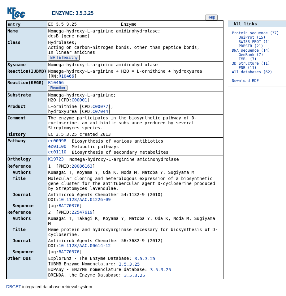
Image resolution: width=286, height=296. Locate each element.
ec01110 (57, 152)
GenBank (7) (251, 55)
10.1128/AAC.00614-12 (84, 246)
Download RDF (245, 81)
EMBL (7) (248, 59)
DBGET (13, 287)
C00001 (79, 100)
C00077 (100, 107)
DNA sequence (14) (251, 50)
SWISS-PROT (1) (254, 42)
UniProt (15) (252, 37)
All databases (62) (252, 72)
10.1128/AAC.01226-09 (84, 200)
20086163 (82, 166)
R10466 (66, 76)
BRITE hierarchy (63, 58)
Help (211, 17)
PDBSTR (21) (251, 46)
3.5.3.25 (145, 259)
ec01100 (57, 146)
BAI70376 (68, 206)
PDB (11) (248, 68)
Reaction (57, 88)
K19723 (56, 159)
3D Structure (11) (251, 63)
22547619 (82, 212)
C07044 (100, 111)
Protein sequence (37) (255, 33)
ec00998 (57, 141)
